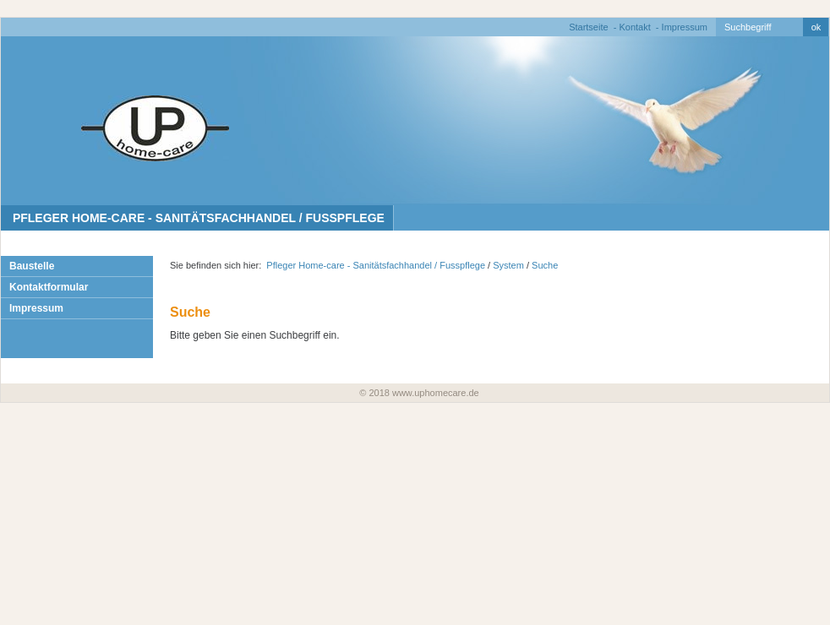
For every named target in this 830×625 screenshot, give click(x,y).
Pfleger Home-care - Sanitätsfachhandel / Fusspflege (197, 218)
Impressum (684, 27)
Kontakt (634, 27)
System (508, 265)
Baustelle (31, 266)
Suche (545, 265)
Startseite (588, 27)
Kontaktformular (48, 287)
